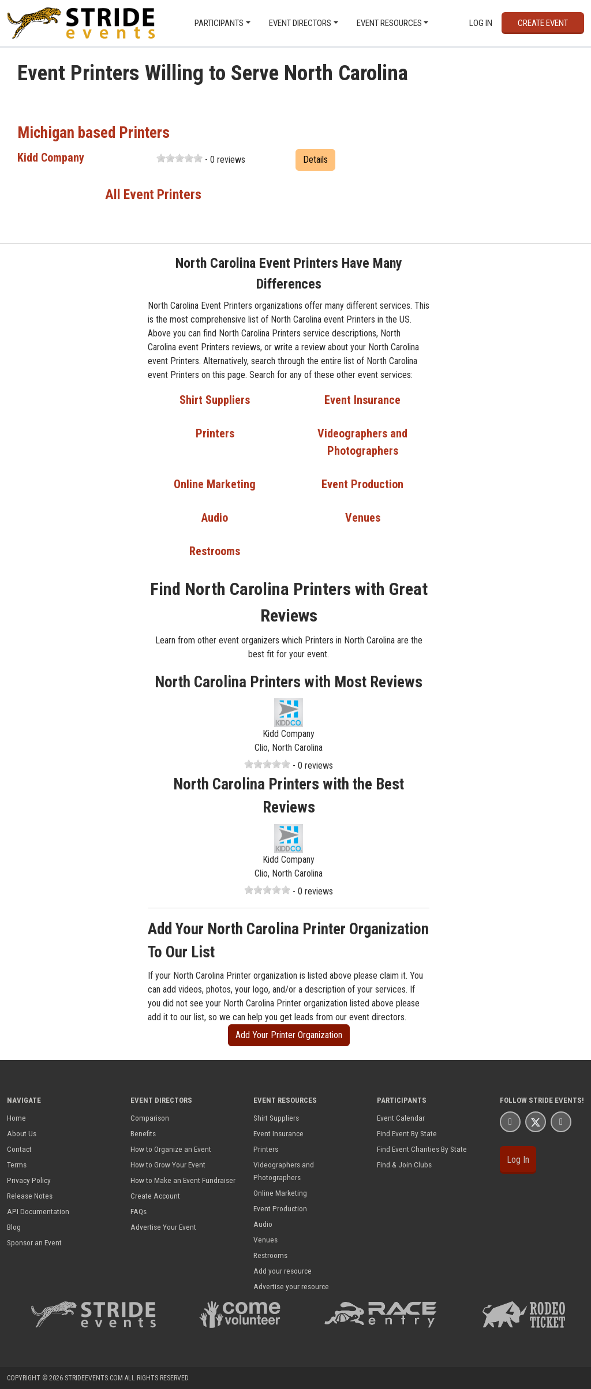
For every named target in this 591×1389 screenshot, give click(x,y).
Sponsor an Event (34, 1242)
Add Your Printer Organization (288, 1034)
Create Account (155, 1195)
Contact (19, 1149)
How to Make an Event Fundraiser (182, 1180)
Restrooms (214, 551)
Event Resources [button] (389, 23)
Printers (215, 433)
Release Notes (30, 1195)
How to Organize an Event (170, 1149)
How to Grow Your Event (167, 1164)
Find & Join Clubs (404, 1164)
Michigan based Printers (93, 132)
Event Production (362, 484)
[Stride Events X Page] (535, 1121)
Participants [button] (219, 23)
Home (16, 1117)
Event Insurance (362, 400)
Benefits (143, 1133)
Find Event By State (407, 1133)
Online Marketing (215, 484)
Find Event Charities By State (422, 1149)
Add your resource (282, 1270)
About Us (21, 1133)
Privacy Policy (29, 1180)
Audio (214, 518)
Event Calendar (401, 1117)
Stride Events (555, 1100)
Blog (14, 1226)
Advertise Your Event (163, 1226)
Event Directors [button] (300, 23)
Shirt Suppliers (214, 400)
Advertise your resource (291, 1286)
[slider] (179, 158)
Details (315, 159)
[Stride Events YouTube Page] (561, 1121)
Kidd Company (50, 157)
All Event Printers (153, 194)
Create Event (543, 23)
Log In (480, 23)
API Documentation (38, 1211)
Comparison (149, 1117)
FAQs (138, 1211)
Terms (17, 1164)
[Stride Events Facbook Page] (510, 1121)
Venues (362, 518)
